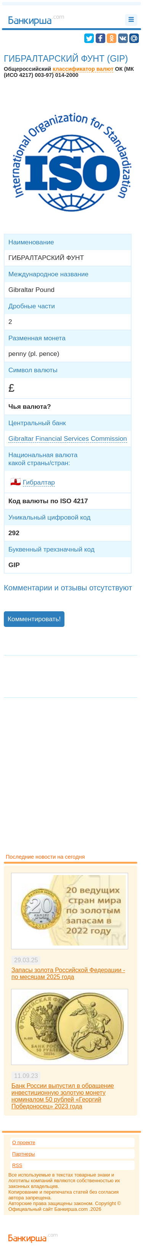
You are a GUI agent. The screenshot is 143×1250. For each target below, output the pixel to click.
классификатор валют (83, 69)
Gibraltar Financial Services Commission (67, 438)
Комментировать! (34, 619)
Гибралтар (39, 482)
